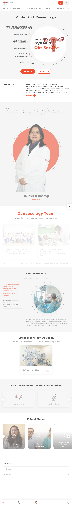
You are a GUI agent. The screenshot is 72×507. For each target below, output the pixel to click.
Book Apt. (36, 503)
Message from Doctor (18, 8)
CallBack (67, 503)
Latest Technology (60, 8)
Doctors (19, 503)
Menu (3, 503)
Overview (5, 8)
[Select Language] (67, 3)
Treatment (48, 8)
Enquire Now (28, 71)
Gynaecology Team (35, 8)
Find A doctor (44, 71)
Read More (31, 95)
